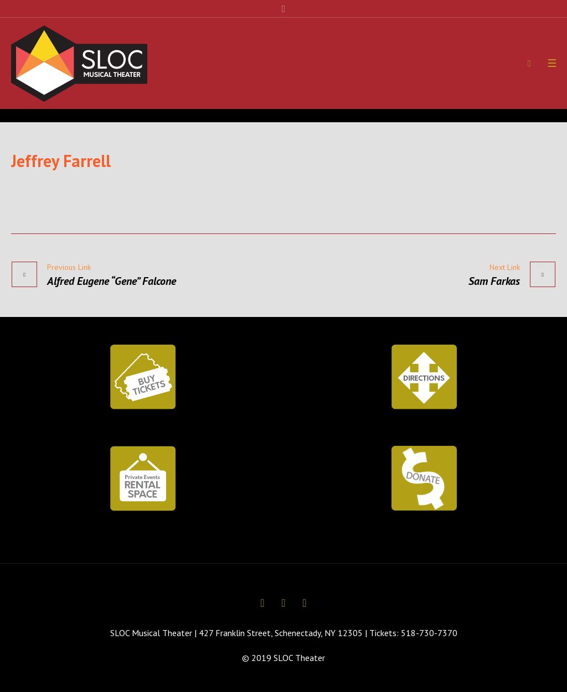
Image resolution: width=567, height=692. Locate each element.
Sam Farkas (494, 281)
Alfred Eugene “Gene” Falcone (111, 281)
